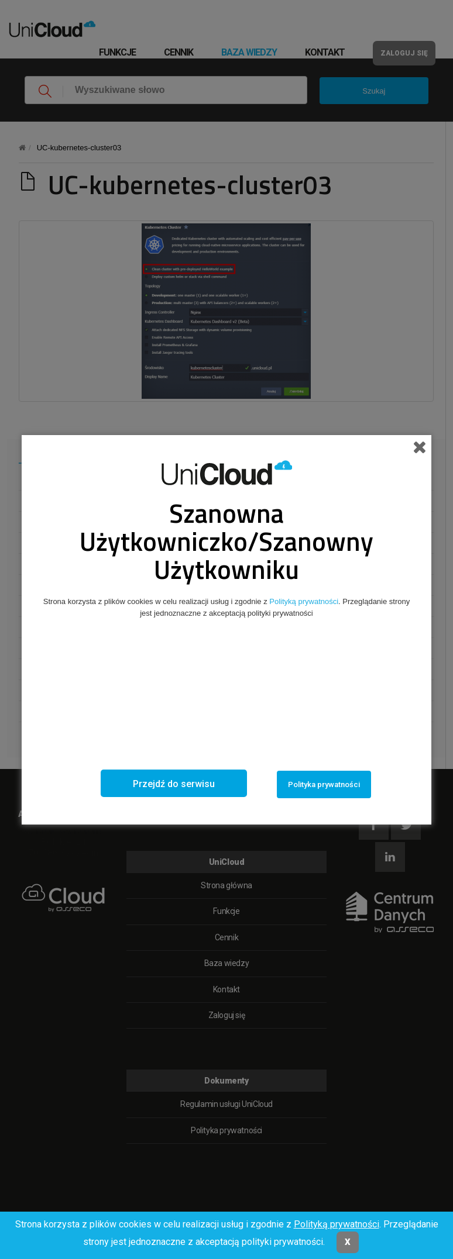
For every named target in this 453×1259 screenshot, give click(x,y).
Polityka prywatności (324, 784)
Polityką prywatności (336, 1224)
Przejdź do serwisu (174, 783)
